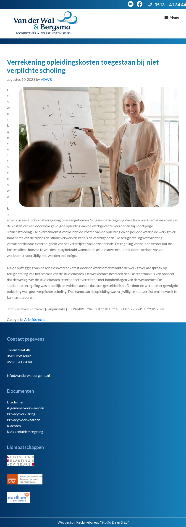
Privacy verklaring (21, 414)
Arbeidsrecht (34, 319)
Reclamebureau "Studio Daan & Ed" (102, 522)
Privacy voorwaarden (23, 420)
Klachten (14, 425)
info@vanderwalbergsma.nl (28, 375)
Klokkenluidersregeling (25, 431)
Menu (174, 17)
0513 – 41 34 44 (170, 4)
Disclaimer (15, 402)
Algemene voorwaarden (25, 408)
